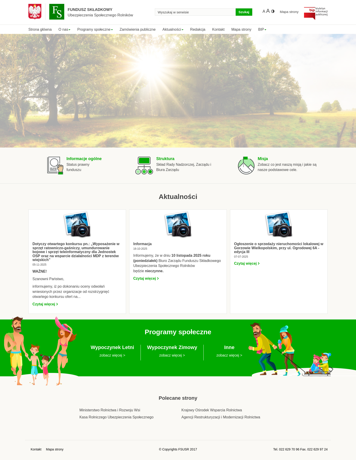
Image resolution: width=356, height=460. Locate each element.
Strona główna (40, 29)
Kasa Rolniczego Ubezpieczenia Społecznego (116, 417)
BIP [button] (262, 29)
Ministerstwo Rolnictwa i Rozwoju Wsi (109, 410)
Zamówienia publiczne (138, 29)
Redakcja (197, 29)
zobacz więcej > (112, 355)
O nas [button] (65, 29)
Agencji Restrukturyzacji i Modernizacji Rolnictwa (220, 417)
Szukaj (244, 12)
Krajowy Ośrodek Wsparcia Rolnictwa (211, 410)
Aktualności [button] (172, 29)
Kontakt (218, 29)
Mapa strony (289, 12)
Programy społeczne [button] (95, 29)
